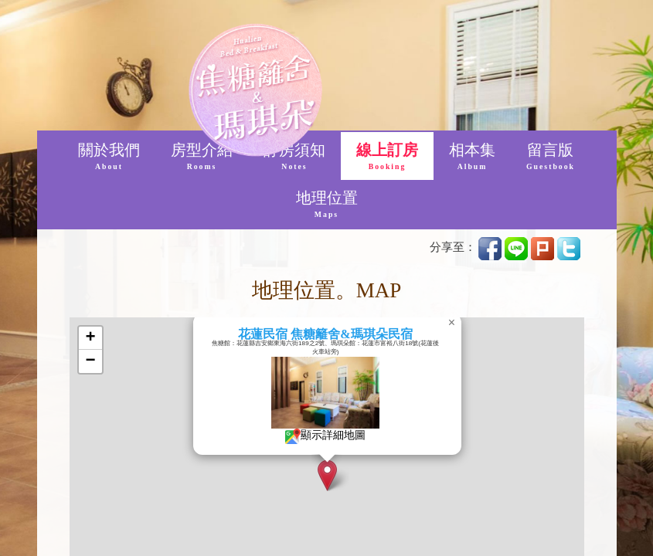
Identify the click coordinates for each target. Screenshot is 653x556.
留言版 (550, 157)
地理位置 (327, 205)
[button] (356, 475)
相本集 (472, 157)
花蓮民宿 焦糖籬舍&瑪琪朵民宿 (353, 334)
